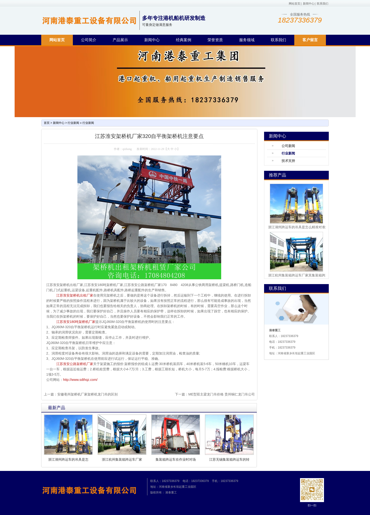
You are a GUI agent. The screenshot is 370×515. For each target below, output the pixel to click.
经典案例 (183, 40)
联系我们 (322, 3)
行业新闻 (73, 123)
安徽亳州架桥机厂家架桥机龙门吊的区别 (87, 394)
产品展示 (120, 40)
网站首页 (294, 3)
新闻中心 (308, 3)
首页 (47, 123)
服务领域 (246, 40)
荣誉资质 (215, 40)
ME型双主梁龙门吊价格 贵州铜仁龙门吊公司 (221, 394)
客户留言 (310, 40)
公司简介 (88, 40)
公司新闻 (288, 146)
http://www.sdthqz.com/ (80, 380)
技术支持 (288, 161)
